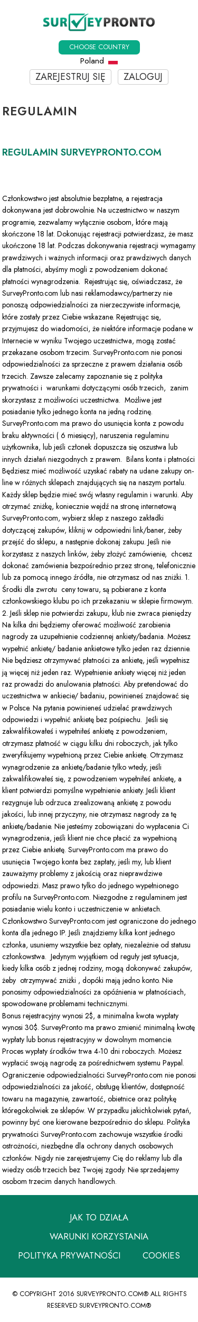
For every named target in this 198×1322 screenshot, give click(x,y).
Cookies (161, 1255)
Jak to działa (99, 1217)
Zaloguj (143, 77)
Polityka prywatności (69, 1255)
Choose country (99, 47)
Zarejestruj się (70, 77)
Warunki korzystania (99, 1236)
